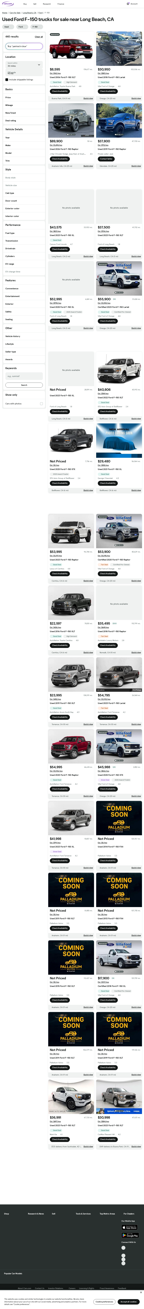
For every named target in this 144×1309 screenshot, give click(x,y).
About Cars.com (24, 1288)
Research (47, 4)
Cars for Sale (15, 12)
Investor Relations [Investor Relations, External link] (56, 1288)
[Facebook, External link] (123, 1252)
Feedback (122, 1288)
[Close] (141, 1292)
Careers (72, 1288)
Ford (40, 12)
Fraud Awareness (107, 1288)
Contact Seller (106, 159)
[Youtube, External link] (123, 1256)
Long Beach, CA (29, 12)
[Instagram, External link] (123, 1259)
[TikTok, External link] (123, 1248)
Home (4, 12)
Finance (61, 4)
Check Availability (60, 91)
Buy (25, 4)
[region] (72, 1299)
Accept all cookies (129, 1301)
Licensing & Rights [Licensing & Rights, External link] (87, 1288)
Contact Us (39, 1288)
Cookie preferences (104, 1301)
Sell (34, 4)
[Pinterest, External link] (123, 1263)
